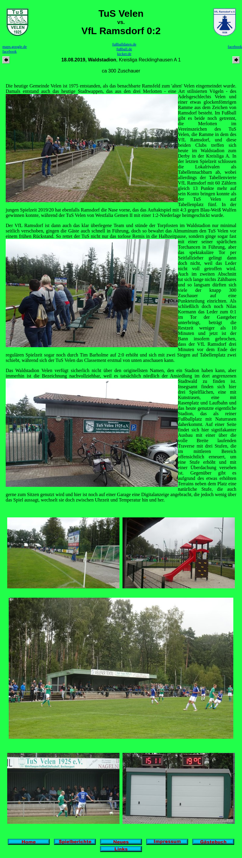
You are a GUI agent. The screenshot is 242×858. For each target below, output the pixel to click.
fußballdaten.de (124, 44)
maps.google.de (14, 46)
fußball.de (124, 49)
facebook (9, 51)
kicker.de (124, 54)
